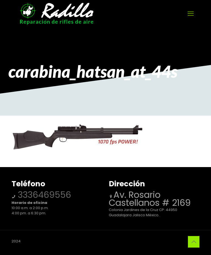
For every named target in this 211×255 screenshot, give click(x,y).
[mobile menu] (190, 13)
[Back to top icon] (193, 242)
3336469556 (43, 195)
